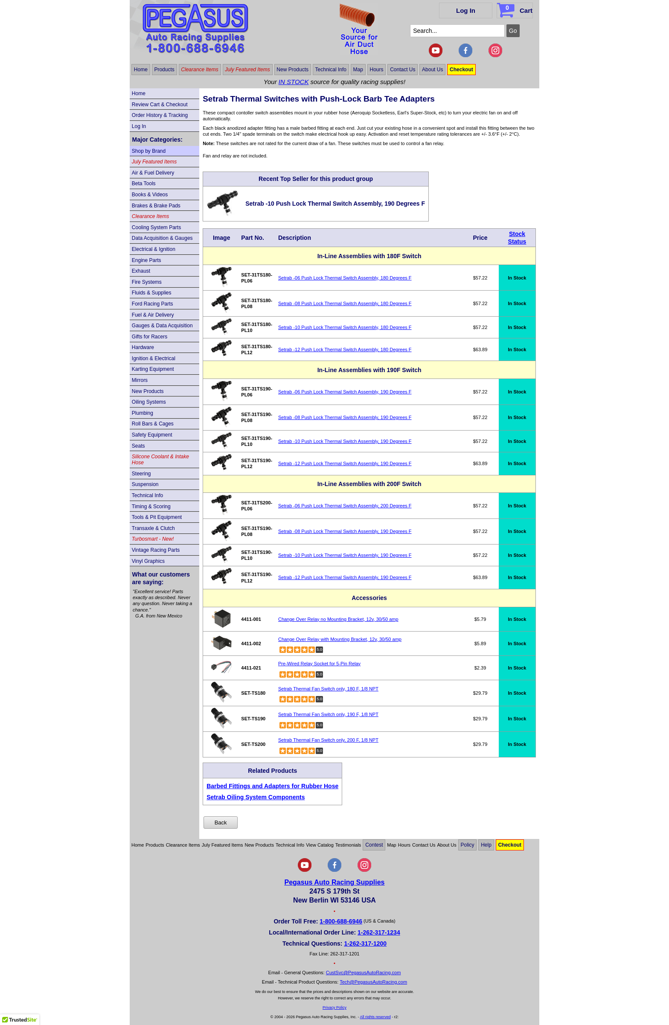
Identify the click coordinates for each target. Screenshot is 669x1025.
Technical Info (330, 70)
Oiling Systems (149, 402)
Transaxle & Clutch (153, 528)
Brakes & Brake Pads (156, 206)
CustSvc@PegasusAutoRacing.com (363, 972)
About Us (432, 70)
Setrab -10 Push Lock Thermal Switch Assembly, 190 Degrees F (345, 441)
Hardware (143, 347)
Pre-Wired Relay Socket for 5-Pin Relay (319, 663)
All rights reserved (375, 1017)
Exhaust (141, 271)
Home (141, 70)
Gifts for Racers (149, 337)
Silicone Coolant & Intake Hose (160, 460)
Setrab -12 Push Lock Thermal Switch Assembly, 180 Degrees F (345, 349)
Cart (515, 9)
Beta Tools (144, 183)
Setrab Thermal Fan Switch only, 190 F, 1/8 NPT (328, 714)
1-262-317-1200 (365, 943)
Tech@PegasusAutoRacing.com (373, 981)
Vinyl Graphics (148, 561)
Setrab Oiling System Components (256, 797)
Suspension (145, 484)
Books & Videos (150, 195)
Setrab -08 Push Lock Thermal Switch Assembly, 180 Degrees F (345, 303)
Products (164, 70)
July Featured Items (247, 70)
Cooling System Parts (156, 227)
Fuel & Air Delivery (153, 315)
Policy (467, 845)
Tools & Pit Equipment (157, 517)
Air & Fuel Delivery (153, 173)
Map (358, 70)
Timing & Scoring (151, 507)
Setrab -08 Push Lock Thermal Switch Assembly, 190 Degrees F (345, 417)
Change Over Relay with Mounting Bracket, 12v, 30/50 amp (339, 639)
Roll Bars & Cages (153, 424)
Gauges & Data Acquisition (162, 326)
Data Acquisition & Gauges (162, 238)
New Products (292, 70)
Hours (377, 70)
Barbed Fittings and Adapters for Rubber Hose (272, 786)
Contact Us (402, 70)
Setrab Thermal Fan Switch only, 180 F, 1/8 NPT (328, 688)
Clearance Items (199, 70)
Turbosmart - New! (153, 539)
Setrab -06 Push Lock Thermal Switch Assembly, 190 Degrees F (345, 391)
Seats (138, 446)
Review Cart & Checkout (160, 105)
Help (486, 845)
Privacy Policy (334, 1007)
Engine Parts (146, 260)
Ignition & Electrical (153, 358)
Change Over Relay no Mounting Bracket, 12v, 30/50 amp (338, 619)
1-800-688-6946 (341, 921)
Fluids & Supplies (152, 293)
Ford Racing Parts (152, 304)
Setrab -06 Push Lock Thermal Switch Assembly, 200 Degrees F (345, 505)
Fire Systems (147, 282)
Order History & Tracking (160, 115)
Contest (374, 845)
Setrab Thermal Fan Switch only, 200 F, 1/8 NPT (328, 740)
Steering (141, 474)
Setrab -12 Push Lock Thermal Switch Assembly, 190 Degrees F (345, 463)
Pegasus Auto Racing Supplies (334, 882)
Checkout (461, 70)
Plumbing (142, 413)
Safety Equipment (152, 435)
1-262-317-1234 (379, 932)
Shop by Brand (149, 151)
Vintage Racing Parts (156, 550)
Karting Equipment (153, 369)
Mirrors (140, 380)
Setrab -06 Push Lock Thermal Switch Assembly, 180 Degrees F (345, 277)
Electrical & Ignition (153, 249)
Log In (465, 10)
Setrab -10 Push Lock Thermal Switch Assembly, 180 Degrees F (345, 327)
